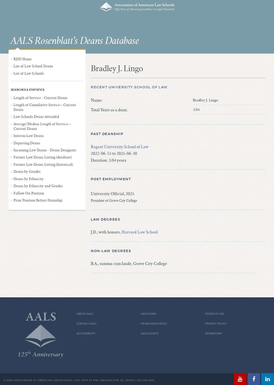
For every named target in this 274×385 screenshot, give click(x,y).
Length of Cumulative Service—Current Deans (44, 107)
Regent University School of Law (129, 87)
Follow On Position (28, 193)
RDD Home (22, 59)
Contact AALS (86, 323)
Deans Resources (154, 323)
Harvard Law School (140, 232)
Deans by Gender (27, 172)
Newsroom (213, 333)
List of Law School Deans (33, 66)
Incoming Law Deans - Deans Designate (44, 150)
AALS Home (148, 313)
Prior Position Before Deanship (37, 200)
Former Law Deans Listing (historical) (43, 164)
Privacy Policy (215, 323)
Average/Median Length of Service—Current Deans (42, 126)
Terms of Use (214, 313)
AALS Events (149, 333)
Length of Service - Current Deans (40, 98)
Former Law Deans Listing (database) (42, 157)
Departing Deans (26, 143)
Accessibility (86, 333)
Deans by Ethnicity (28, 179)
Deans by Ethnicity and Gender (38, 186)
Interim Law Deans (28, 136)
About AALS (85, 313)
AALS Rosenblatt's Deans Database (74, 41)
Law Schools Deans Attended (36, 117)
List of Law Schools (28, 73)
